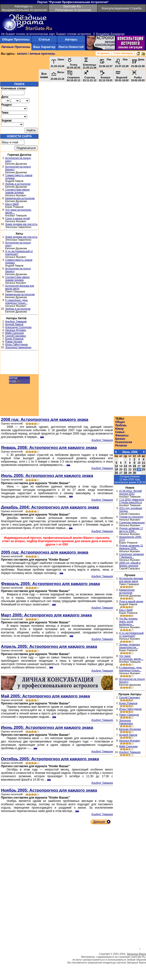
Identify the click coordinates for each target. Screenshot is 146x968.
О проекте (103, 53)
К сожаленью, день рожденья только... (16, 301)
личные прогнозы (42, 53)
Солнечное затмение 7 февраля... (131, 555)
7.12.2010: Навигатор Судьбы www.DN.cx (131, 501)
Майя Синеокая (14, 332)
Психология (123, 442)
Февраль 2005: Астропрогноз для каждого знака (50, 583)
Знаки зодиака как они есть (21, 224)
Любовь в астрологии (18, 183)
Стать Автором (123, 53)
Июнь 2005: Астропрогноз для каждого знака (47, 727)
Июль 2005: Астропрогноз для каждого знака (47, 475)
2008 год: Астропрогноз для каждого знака (44, 419)
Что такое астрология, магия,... (131, 657)
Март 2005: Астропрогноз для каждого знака (46, 615)
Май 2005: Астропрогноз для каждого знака (45, 696)
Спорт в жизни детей (17, 218)
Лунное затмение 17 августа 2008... (131, 530)
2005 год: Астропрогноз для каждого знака (44, 552)
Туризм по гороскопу (131, 516)
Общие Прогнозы (16, 39)
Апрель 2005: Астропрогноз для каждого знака (49, 646)
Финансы (122, 435)
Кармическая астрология (20, 198)
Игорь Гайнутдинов (16, 344)
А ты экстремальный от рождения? (131, 634)
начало (22, 53)
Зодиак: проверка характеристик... (129, 646)
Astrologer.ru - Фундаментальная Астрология (24, 8)
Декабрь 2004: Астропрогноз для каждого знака (50, 507)
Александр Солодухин (18, 327)
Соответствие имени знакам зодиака (17, 191)
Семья (119, 432)
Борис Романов (14, 338)
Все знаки (44, 75)
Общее (120, 422)
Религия (121, 445)
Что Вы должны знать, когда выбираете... (128, 621)
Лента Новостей (71, 47)
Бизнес (120, 439)
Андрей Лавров (14, 324)
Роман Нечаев (13, 341)
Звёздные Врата (136, 953)
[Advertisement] (19, 363)
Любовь (121, 425)
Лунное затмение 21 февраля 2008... (131, 547)
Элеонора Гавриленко (18, 347)
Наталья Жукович (15, 330)
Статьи (44, 39)
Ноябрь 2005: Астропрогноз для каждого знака (49, 790)
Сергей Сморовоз (15, 335)
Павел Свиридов (129, 714)
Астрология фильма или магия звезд (131, 580)
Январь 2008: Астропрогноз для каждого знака (49, 447)
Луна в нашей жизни (131, 601)
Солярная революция (132, 522)
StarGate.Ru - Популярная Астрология (73, 8)
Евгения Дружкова (130, 729)
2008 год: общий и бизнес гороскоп (130, 564)
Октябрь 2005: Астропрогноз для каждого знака (50, 758)
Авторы (71, 39)
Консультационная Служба (121, 8)
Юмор (119, 428)
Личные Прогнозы (15, 47)
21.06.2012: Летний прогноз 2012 (130, 492)
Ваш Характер (44, 47)
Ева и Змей (12, 204)
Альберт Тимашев (16, 321)
